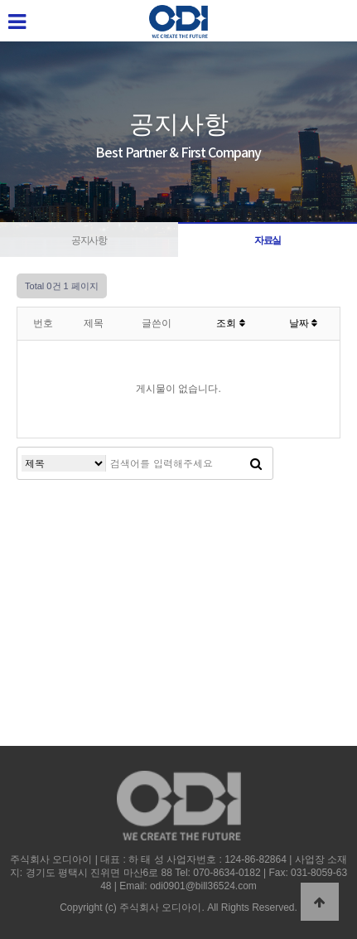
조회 (230, 323)
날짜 (303, 323)
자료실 (267, 240)
